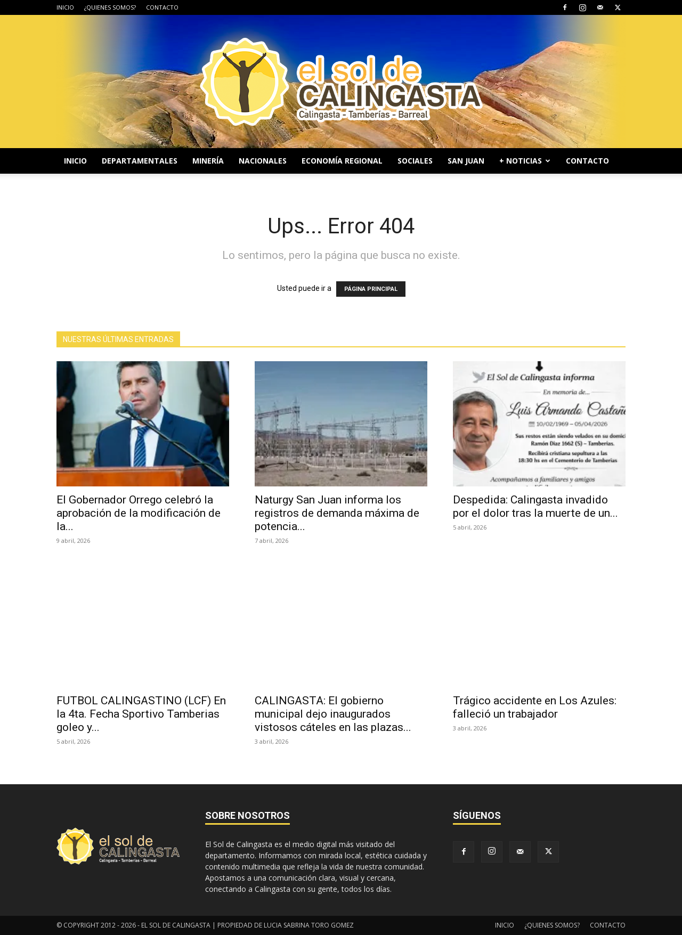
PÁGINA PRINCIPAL (370, 289)
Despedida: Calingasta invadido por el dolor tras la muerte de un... (535, 506)
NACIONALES (263, 161)
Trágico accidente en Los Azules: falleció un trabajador (534, 707)
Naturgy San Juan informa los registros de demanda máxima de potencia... (337, 513)
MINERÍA (208, 161)
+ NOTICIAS (524, 161)
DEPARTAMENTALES (139, 161)
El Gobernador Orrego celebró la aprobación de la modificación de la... (138, 513)
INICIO (65, 7)
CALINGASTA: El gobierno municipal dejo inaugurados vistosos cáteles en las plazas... (333, 714)
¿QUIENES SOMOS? (110, 7)
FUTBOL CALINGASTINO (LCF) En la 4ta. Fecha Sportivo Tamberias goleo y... (141, 714)
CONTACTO (162, 7)
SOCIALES (415, 161)
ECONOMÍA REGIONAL (342, 161)
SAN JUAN (466, 161)
